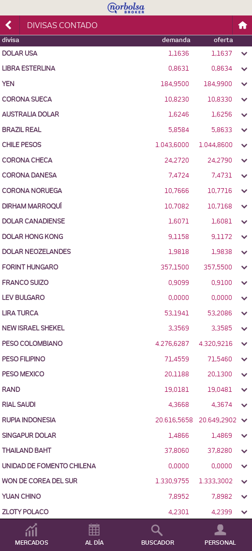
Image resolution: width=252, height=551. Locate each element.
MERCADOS (31, 543)
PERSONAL (220, 543)
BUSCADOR (157, 543)
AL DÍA (94, 543)
